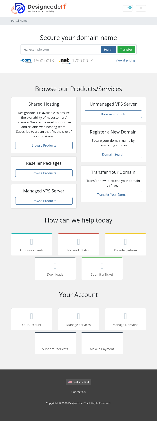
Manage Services (78, 319)
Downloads (55, 269)
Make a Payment (102, 343)
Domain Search (113, 154)
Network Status (78, 245)
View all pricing (125, 60)
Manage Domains (125, 319)
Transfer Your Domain (113, 194)
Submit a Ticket (102, 269)
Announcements (31, 245)
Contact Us (78, 392)
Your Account (31, 319)
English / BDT (78, 382)
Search (108, 49)
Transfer (126, 49)
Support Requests (55, 343)
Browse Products (43, 145)
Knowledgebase (125, 245)
